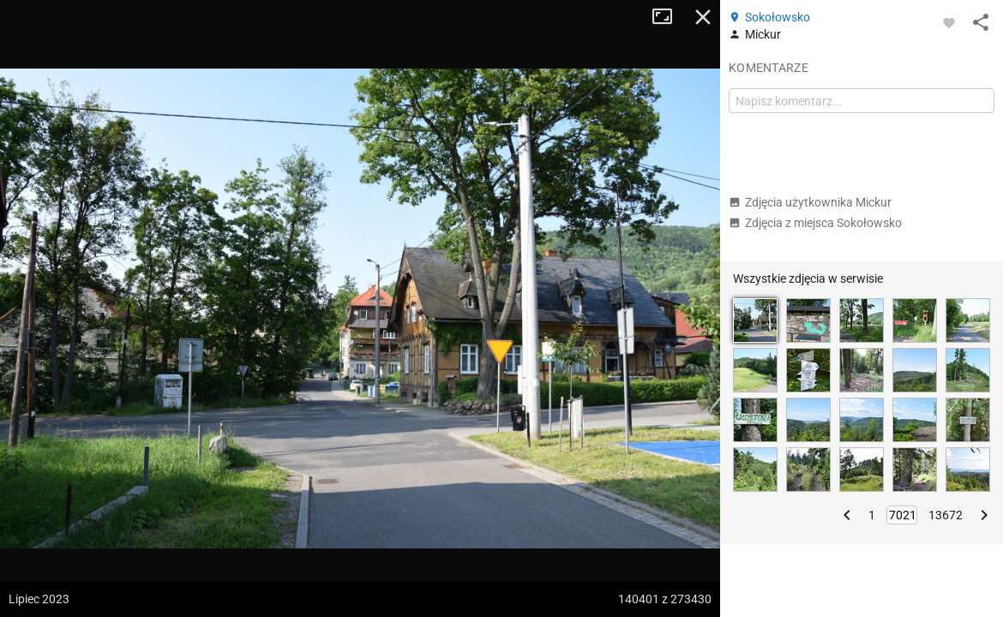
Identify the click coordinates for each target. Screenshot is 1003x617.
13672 (945, 515)
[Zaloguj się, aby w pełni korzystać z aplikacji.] (949, 22)
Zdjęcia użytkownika (810, 202)
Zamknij (703, 17)
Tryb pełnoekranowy (669, 17)
